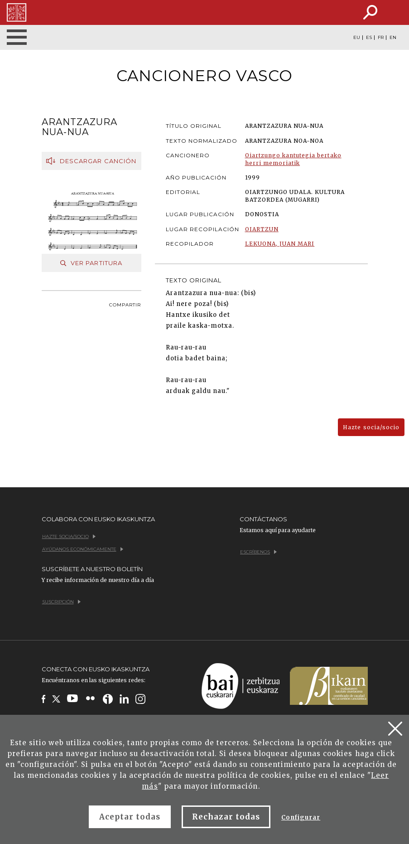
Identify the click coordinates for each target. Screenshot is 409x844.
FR (381, 37)
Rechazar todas (226, 817)
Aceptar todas (130, 817)
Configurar (300, 817)
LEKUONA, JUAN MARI (280, 243)
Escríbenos (258, 552)
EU (356, 37)
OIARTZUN (262, 229)
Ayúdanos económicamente (82, 549)
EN (393, 37)
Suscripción (61, 602)
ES (369, 37)
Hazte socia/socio (371, 427)
